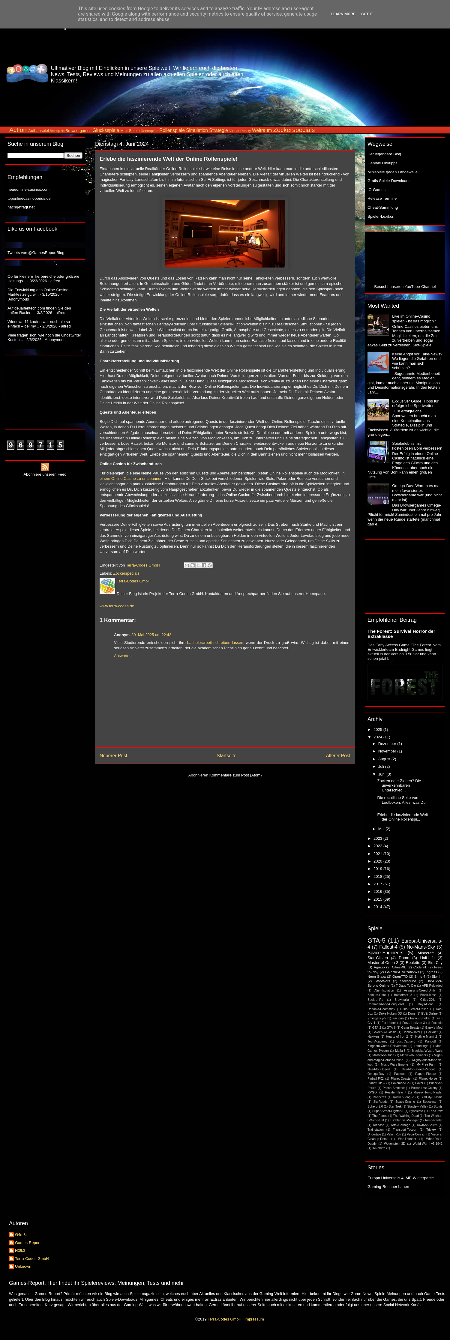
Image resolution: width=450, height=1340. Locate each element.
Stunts (438, 1106)
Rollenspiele (172, 130)
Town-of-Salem (427, 1125)
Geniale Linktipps (383, 163)
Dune (412, 1013)
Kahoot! (430, 1041)
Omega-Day (376, 1073)
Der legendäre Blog (384, 154)
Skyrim (437, 976)
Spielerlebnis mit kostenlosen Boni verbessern (417, 445)
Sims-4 (419, 976)
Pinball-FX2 (376, 1078)
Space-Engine (405, 1101)
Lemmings (421, 1046)
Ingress (431, 972)
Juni (382, 774)
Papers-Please (425, 1073)
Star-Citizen (378, 958)
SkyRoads (380, 1101)
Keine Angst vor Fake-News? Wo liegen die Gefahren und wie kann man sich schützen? (417, 361)
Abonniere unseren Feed (44, 472)
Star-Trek (394, 1106)
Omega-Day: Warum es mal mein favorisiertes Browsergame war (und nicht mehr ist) (417, 492)
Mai (382, 829)
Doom (404, 958)
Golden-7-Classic (385, 1032)
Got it (367, 14)
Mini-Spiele (130, 130)
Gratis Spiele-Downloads (389, 180)
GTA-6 (391, 1027)
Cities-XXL (427, 999)
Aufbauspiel (38, 130)
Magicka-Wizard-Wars (427, 1050)
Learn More (343, 14)
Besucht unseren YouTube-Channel (405, 286)
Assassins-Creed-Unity (420, 990)
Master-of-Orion (383, 1055)
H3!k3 (20, 1250)
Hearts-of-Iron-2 (397, 1036)
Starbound (408, 981)
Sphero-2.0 (375, 1106)
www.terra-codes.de (117, 606)
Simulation (197, 130)
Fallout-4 (388, 947)
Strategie (218, 130)
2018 (378, 876)
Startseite (226, 755)
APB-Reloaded (432, 985)
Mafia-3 (400, 1050)
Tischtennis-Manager (404, 1120)
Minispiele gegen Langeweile (393, 172)
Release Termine (382, 198)
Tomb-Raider (433, 1120)
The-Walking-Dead (406, 1115)
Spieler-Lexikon (381, 216)
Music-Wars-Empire (394, 1064)
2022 (378, 846)
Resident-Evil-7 (395, 1092)
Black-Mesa (428, 995)
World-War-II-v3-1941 (427, 1143)
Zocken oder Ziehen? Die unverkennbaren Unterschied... (399, 785)
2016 (378, 891)
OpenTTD (400, 976)
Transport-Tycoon (405, 1129)
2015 (378, 899)
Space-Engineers (386, 952)
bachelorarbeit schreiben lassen (215, 642)
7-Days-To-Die (406, 985)
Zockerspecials (294, 129)
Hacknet (431, 1032)
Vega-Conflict (416, 1134)
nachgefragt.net (21, 207)
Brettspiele (57, 131)
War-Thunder (407, 1139)
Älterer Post (338, 755)
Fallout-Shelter (420, 1018)
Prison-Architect (393, 1088)
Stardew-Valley (417, 1106)
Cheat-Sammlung (383, 207)
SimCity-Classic (431, 1097)
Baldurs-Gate (377, 995)
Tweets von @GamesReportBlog (36, 252)
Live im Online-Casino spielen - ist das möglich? (414, 318)
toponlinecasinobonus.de (29, 198)
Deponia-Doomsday (381, 1009)
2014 (378, 907)
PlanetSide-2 (377, 1083)
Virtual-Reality (240, 131)
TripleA (431, 1129)
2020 (378, 861)
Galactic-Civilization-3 (402, 972)
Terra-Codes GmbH (32, 1258)
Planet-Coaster (401, 1078)
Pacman (400, 1073)
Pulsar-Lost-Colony (424, 1088)
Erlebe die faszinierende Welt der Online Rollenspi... (402, 817)
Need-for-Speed (379, 1069)
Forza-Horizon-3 (413, 1022)
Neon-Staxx (377, 976)
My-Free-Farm (426, 1064)
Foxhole (436, 1022)
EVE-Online (430, 1013)
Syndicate (416, 1111)
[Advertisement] (393, 73)
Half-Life (427, 958)
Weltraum (262, 130)
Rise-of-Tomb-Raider (428, 1092)
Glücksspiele (105, 130)
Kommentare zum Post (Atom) (235, 775)
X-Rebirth (379, 1148)
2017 (378, 884)
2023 (378, 838)
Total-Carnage (400, 1125)
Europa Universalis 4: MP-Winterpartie (401, 1178)
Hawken (373, 1036)
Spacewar (429, 1101)
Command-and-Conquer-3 (386, 1004)
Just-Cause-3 (406, 1041)
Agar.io (379, 967)
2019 (378, 868)
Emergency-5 (377, 1018)
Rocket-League (403, 1097)
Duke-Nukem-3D (390, 1013)
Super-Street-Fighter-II (388, 1111)
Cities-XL (399, 967)
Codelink (420, 967)
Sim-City (435, 962)
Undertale (374, 1134)
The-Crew (435, 1111)
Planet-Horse (428, 1078)
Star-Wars (382, 981)
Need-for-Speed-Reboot (418, 1069)
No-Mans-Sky (421, 947)
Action (18, 129)
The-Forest (380, 1115)
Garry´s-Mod (433, 1027)
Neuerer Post (113, 755)
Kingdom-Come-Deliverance (387, 1046)
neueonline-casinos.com (29, 189)
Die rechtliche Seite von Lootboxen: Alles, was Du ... (401, 802)
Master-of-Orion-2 (383, 962)
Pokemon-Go (400, 1083)
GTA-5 (377, 940)
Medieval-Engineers (414, 1055)
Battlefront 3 (403, 995)
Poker (419, 1083)
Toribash (378, 1125)
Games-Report (27, 1242)
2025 (378, 729)
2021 (378, 853)
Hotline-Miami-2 (426, 1036)
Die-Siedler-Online (415, 1009)
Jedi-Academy (377, 1041)
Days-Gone (426, 1004)
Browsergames (78, 130)
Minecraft (426, 953)
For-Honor (389, 1022)
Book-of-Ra (375, 999)
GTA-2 (376, 1027)
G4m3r (21, 1234)
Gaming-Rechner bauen (388, 1186)
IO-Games (377, 189)
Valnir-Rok (394, 1134)
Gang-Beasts (410, 1027)
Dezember (388, 743)
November (388, 751)
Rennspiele (149, 131)
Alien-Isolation (384, 990)
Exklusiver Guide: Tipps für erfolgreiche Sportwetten (415, 403)
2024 (378, 737)
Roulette (413, 962)
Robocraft (379, 1097)
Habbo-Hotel (411, 1032)
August (385, 759)
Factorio (398, 1018)
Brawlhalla (401, 999)
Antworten (123, 656)
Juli (381, 766)
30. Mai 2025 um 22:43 (151, 635)
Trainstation (376, 1129)
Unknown (23, 1266)
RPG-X (372, 1092)
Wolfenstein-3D (394, 1143)
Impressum (254, 1319)
